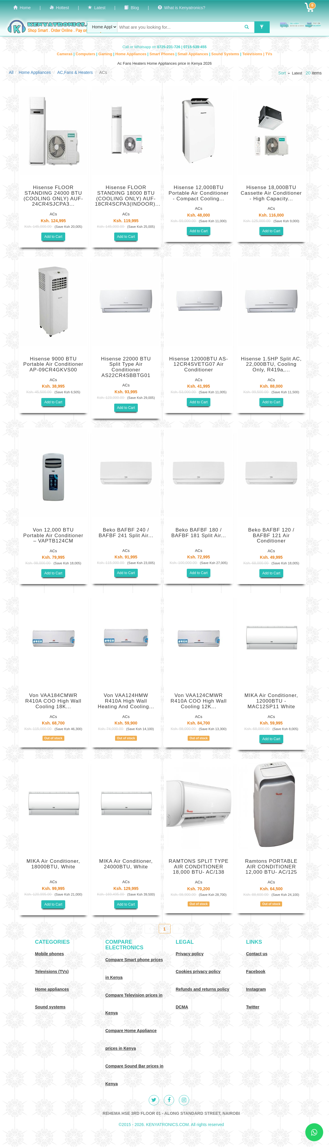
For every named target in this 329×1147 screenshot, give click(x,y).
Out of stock (53, 738)
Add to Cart (53, 237)
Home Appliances (131, 54)
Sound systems (50, 1007)
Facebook (255, 971)
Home (22, 7)
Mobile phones (49, 953)
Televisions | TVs (257, 54)
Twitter (252, 1007)
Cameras (65, 54)
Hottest (59, 7)
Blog (131, 7)
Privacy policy (190, 953)
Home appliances (52, 989)
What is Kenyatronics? (181, 7)
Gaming (105, 54)
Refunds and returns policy (202, 989)
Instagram (256, 989)
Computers (86, 54)
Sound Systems (225, 54)
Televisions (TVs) (52, 971)
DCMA (182, 1007)
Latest (97, 7)
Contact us (256, 953)
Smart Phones (163, 54)
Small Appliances (193, 54)
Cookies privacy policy (198, 971)
